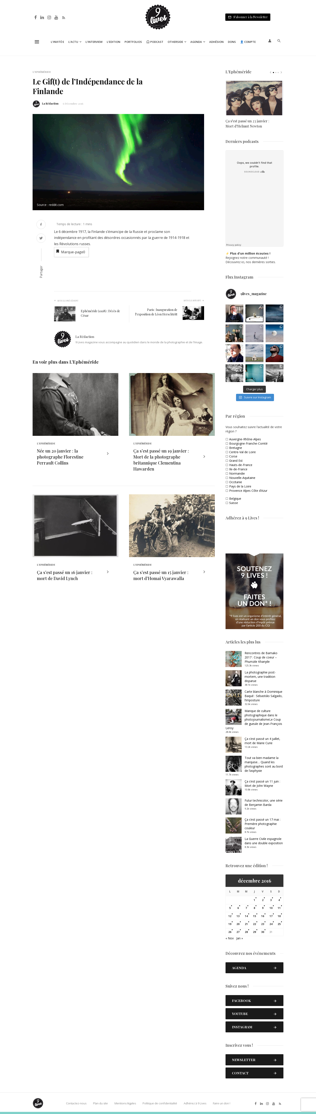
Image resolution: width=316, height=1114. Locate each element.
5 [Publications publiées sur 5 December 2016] (230, 908)
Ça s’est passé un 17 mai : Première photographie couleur (262, 823)
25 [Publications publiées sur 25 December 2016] (279, 924)
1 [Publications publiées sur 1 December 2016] (254, 900)
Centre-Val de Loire (242, 452)
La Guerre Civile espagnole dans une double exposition (264, 841)
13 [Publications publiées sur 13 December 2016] (237, 916)
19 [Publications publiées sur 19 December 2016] (229, 924)
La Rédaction (50, 103)
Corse (233, 456)
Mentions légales (125, 1103)
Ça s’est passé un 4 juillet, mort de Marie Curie (262, 741)
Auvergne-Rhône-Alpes (245, 439)
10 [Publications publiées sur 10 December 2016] (270, 908)
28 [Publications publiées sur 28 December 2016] (246, 932)
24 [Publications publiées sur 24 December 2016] (270, 924)
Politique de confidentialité (160, 1103)
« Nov (230, 938)
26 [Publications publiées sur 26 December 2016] (229, 932)
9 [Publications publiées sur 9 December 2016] (262, 908)
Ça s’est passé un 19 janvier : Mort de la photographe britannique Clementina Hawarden (161, 460)
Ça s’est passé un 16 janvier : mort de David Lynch (64, 576)
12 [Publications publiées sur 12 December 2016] (229, 916)
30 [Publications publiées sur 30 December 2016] (262, 932)
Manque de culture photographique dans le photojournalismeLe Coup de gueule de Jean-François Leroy (254, 719)
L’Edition (113, 42)
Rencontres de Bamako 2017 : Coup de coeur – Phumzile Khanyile (261, 657)
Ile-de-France (238, 469)
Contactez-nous (76, 1103)
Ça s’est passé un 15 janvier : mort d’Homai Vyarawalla (160, 576)
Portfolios (133, 42)
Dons (232, 42)
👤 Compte (248, 42)
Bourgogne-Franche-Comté (248, 443)
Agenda (196, 42)
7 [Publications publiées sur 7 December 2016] (246, 908)
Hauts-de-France (240, 465)
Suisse (233, 503)
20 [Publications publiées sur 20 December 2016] (237, 924)
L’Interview (94, 42)
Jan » (239, 938)
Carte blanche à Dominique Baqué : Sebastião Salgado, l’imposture (264, 696)
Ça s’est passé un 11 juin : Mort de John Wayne (262, 783)
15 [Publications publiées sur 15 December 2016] (254, 916)
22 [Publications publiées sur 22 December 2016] (254, 924)
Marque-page (70, 251)
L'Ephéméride (42, 71)
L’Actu (73, 42)
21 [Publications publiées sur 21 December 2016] (246, 924)
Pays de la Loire (240, 486)
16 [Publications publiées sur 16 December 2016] (262, 916)
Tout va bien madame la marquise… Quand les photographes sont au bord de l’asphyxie (264, 764)
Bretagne (235, 448)
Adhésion (216, 42)
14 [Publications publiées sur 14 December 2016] (246, 916)
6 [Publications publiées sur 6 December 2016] (238, 908)
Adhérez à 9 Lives (195, 1103)
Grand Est (236, 461)
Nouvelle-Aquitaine (242, 478)
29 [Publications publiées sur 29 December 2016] (254, 932)
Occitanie (235, 482)
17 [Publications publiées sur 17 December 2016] (270, 916)
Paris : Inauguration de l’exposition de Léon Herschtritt (156, 312)
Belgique (235, 498)
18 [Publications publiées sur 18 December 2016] (279, 916)
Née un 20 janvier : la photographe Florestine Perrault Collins (60, 457)
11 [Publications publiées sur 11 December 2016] (279, 908)
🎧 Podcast (154, 42)
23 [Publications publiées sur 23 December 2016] (262, 924)
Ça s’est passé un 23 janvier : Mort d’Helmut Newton (247, 123)
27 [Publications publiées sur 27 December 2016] (237, 932)
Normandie (237, 473)
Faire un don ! (221, 1103)
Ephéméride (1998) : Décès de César (100, 313)
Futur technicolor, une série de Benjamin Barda (264, 802)
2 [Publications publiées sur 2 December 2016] (262, 900)
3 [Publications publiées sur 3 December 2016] (271, 900)
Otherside (175, 42)
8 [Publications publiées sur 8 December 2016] (254, 908)
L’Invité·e (57, 42)
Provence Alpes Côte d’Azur (248, 491)
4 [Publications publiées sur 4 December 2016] (279, 900)
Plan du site (100, 1103)
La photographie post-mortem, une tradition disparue (260, 676)
